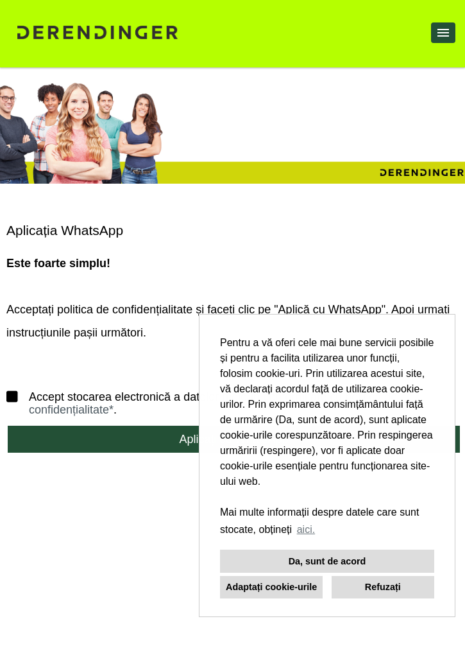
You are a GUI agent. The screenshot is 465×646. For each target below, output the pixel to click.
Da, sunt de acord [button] (327, 561)
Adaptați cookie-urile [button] (271, 587)
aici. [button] (306, 529)
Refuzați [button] (383, 587)
